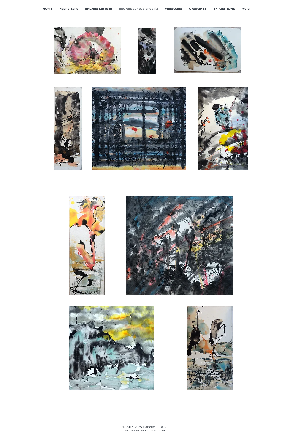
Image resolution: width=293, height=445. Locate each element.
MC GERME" (160, 430)
